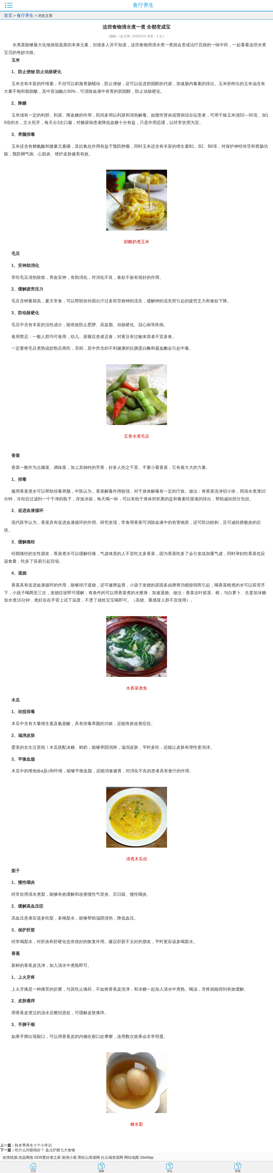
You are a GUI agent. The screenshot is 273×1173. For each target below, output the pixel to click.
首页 (8, 15)
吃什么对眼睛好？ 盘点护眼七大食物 (45, 1150)
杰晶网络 (25, 1157)
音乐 (169, 1171)
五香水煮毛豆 (136, 436)
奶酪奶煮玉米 (136, 241)
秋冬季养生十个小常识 (33, 1145)
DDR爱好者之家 (47, 1157)
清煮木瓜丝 (136, 859)
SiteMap (147, 1157)
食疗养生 (25, 15)
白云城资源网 (112, 1157)
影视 (237, 1171)
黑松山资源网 (89, 1157)
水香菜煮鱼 (136, 688)
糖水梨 (136, 1124)
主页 (33, 1171)
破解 (101, 1171)
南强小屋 (69, 1157)
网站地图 (131, 1157)
